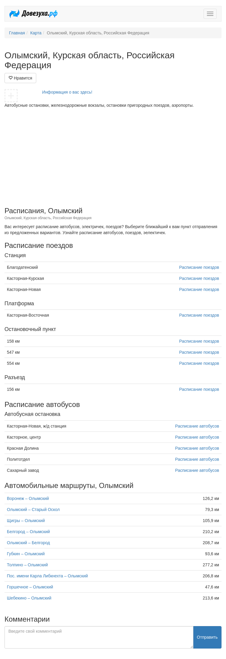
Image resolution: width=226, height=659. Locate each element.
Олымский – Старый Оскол (33, 509)
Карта (35, 32)
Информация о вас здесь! (67, 92)
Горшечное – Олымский (30, 587)
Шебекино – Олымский (29, 598)
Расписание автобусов (197, 426)
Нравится (20, 78)
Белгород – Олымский (28, 531)
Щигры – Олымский (26, 520)
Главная (17, 32)
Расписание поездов (199, 267)
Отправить (207, 637)
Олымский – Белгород (28, 542)
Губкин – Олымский (26, 553)
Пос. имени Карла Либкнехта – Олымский (47, 575)
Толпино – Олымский (27, 564)
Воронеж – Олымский (28, 498)
